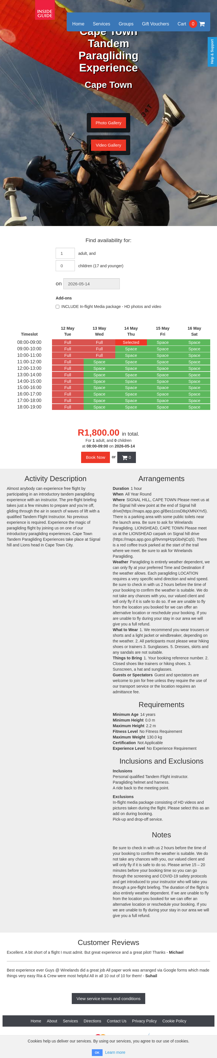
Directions (92, 1021)
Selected (131, 342)
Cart (191, 24)
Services (101, 23)
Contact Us (116, 1021)
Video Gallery (108, 145)
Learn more (115, 1052)
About (52, 1021)
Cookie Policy (174, 1021)
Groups (126, 23)
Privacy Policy (144, 1021)
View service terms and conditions (109, 998)
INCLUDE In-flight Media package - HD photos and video (108, 306)
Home (78, 23)
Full (67, 342)
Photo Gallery (108, 122)
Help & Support (212, 51)
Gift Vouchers (155, 23)
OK (97, 1052)
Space (163, 342)
